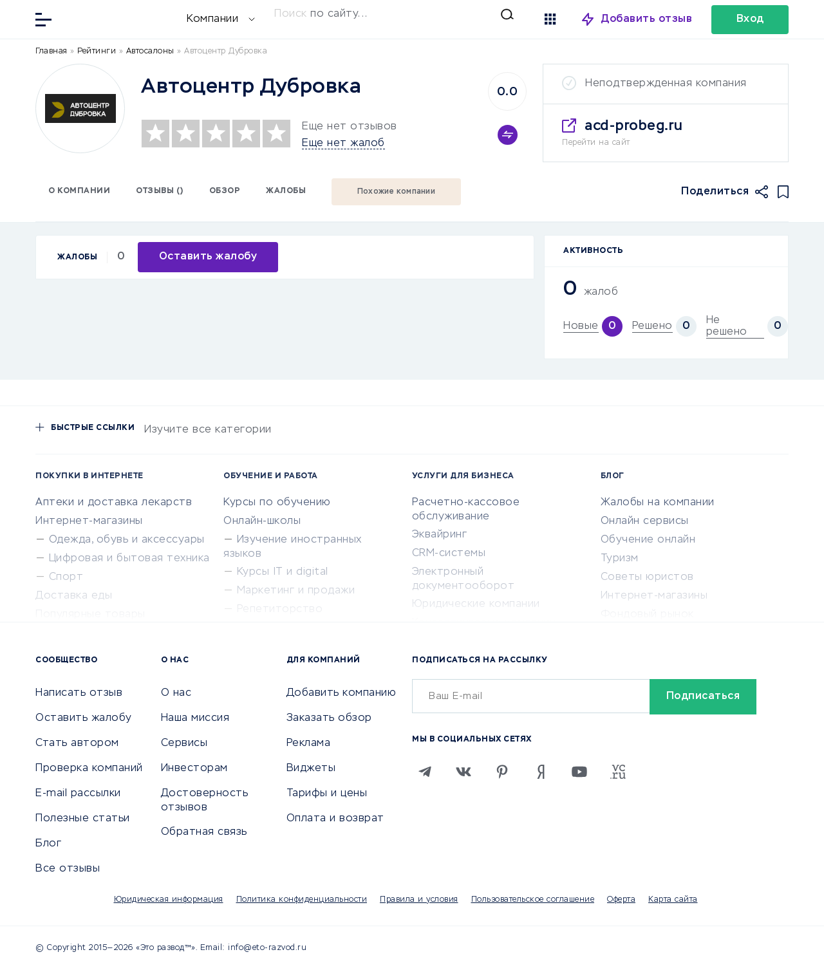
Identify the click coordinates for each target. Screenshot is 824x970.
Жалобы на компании (658, 503)
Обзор (225, 191)
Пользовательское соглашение (533, 900)
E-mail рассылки (78, 793)
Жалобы (286, 191)
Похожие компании (396, 192)
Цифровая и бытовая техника (129, 559)
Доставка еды (73, 596)
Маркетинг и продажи (296, 591)
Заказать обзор (329, 718)
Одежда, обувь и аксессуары (127, 540)
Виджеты (311, 768)
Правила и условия (419, 900)
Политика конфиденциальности (302, 900)
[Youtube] (579, 772)
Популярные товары (90, 615)
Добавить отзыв (646, 19)
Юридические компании (476, 604)
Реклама (308, 743)
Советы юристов (647, 577)
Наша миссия (195, 718)
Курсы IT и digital (282, 572)
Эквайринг (439, 535)
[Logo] (80, 108)
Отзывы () (159, 191)
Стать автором (77, 743)
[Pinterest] (502, 772)
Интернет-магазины (89, 521)
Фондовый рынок (647, 615)
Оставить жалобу (83, 718)
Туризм (620, 559)
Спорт (66, 577)
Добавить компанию (341, 693)
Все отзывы (67, 869)
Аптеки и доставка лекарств (113, 503)
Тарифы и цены (327, 793)
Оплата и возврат (335, 819)
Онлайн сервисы (645, 521)
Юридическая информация (168, 900)
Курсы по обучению (277, 503)
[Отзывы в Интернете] (122, 18)
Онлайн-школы (262, 521)
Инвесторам (194, 768)
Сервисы (184, 743)
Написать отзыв (78, 693)
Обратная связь (204, 832)
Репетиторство (280, 609)
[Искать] (394, 14)
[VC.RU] (618, 772)
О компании (79, 191)
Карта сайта (673, 900)
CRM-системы (449, 553)
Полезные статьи (82, 819)
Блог (48, 844)
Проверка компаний (89, 768)
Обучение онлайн (648, 540)
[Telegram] (425, 772)
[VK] (463, 772)
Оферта (621, 900)
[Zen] (541, 772)
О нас (176, 693)
